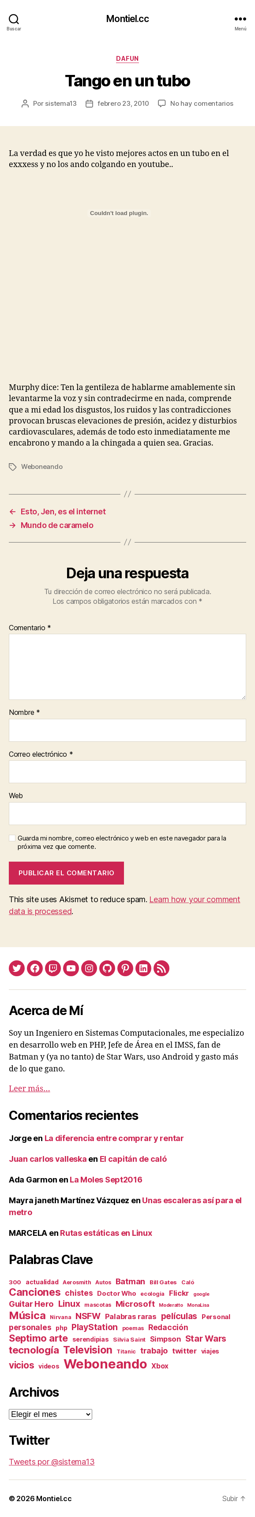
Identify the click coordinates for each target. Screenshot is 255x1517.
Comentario (30, 628)
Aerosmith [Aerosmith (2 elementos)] (77, 1282)
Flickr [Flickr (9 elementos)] (179, 1293)
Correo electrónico (41, 754)
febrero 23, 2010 (123, 103)
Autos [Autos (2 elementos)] (103, 1282)
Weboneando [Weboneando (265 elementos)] (105, 1364)
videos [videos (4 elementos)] (48, 1366)
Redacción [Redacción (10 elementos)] (168, 1327)
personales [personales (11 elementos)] (30, 1327)
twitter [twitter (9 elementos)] (184, 1350)
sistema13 (61, 103)
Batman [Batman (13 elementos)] (130, 1281)
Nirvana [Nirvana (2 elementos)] (60, 1317)
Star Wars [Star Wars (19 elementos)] (206, 1338)
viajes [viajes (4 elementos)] (210, 1351)
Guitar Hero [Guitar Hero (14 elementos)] (31, 1304)
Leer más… (29, 1089)
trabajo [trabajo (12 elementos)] (154, 1350)
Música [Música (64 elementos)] (27, 1315)
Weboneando (41, 466)
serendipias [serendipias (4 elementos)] (90, 1339)
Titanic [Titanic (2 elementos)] (126, 1351)
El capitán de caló (133, 1159)
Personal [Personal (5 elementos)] (216, 1317)
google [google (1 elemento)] (201, 1294)
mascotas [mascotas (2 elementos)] (97, 1304)
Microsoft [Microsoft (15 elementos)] (135, 1304)
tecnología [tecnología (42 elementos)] (34, 1350)
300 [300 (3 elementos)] (15, 1282)
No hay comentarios (201, 103)
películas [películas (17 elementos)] (179, 1316)
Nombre (24, 713)
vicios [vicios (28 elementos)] (21, 1365)
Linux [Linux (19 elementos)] (69, 1303)
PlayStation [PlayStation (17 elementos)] (94, 1327)
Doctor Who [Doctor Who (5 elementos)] (116, 1294)
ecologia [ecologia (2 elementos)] (152, 1293)
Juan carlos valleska (48, 1159)
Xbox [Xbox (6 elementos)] (160, 1366)
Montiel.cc (127, 18)
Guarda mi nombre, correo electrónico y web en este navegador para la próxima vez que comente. (122, 842)
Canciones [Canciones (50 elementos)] (35, 1292)
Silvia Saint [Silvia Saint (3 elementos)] (129, 1339)
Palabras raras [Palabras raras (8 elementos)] (131, 1316)
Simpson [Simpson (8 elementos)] (165, 1339)
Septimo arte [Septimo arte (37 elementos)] (38, 1338)
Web (16, 796)
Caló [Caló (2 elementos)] (187, 1282)
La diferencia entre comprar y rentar (114, 1138)
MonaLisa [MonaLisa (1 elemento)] (198, 1305)
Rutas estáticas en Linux (106, 1233)
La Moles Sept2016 (106, 1179)
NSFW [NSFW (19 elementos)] (88, 1316)
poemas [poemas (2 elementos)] (133, 1328)
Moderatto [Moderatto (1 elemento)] (171, 1305)
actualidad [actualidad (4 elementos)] (42, 1282)
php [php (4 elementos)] (61, 1327)
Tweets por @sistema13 (51, 1461)
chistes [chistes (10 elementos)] (79, 1293)
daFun (127, 58)
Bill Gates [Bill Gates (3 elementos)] (163, 1282)
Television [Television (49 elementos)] (87, 1350)
